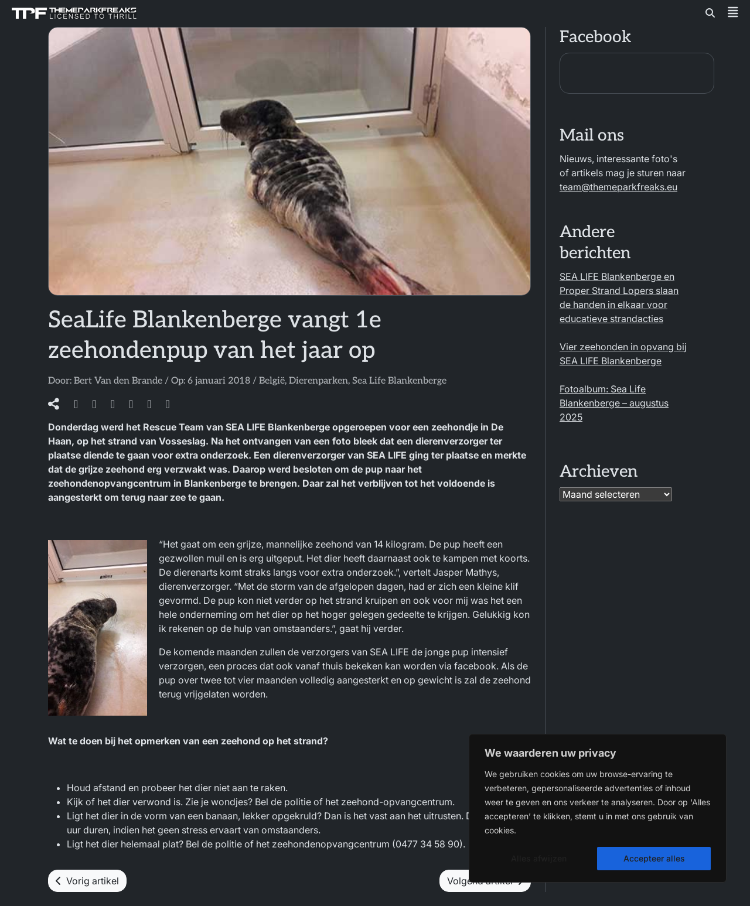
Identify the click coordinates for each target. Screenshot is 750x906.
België (272, 381)
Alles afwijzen (539, 858)
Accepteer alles (654, 858)
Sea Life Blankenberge (399, 381)
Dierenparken (318, 381)
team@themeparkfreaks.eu (618, 187)
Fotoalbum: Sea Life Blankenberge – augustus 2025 (614, 403)
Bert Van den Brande (118, 381)
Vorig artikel (87, 881)
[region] (598, 808)
